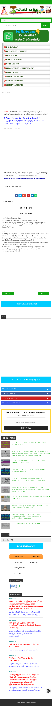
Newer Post (8, 293)
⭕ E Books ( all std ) (11, 47)
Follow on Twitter (26, 389)
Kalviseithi (32, 703)
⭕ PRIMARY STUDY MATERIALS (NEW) (19, 68)
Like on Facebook (26, 393)
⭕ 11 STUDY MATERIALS (13, 81)
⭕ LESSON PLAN (10, 55)
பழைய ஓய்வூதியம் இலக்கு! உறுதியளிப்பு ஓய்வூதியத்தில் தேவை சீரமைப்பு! (25, 625)
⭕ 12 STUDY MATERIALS (13, 85)
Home (6, 112)
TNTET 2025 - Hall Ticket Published (26, 524)
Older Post (43, 293)
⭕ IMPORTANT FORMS (13, 60)
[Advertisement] (26, 101)
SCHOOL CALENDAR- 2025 (26, 304)
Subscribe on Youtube (26, 398)
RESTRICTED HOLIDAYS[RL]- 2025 (26, 380)
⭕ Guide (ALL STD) (11, 64)
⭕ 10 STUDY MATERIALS (13, 76)
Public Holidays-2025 (26, 546)
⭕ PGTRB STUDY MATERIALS (15, 51)
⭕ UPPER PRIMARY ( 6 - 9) (14, 72)
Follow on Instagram (26, 403)
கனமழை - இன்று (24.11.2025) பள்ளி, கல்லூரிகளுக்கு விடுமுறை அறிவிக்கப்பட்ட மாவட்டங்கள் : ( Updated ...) (28, 517)
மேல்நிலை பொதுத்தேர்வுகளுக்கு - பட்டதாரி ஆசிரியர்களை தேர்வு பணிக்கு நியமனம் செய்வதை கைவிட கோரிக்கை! (30, 489)
